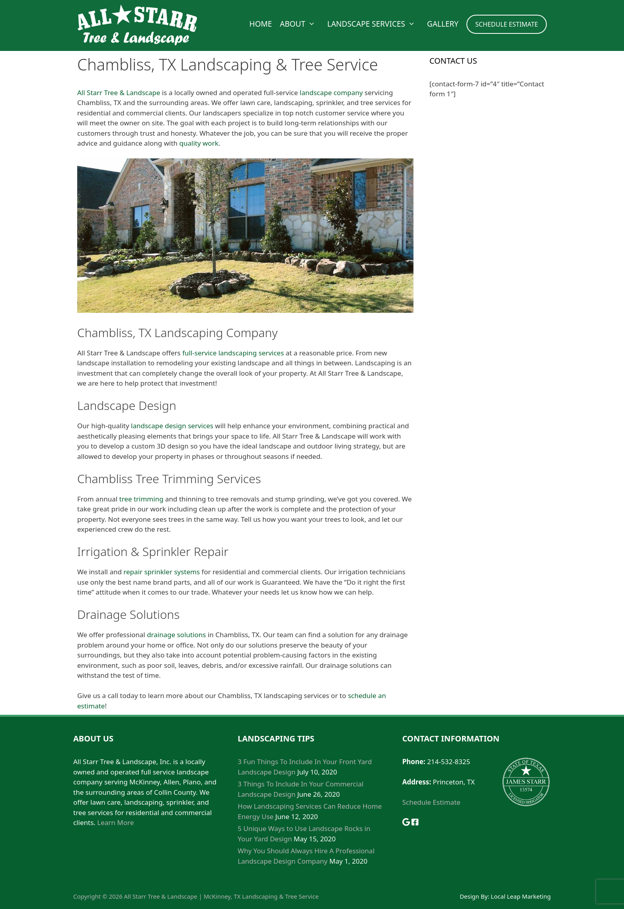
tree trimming (141, 498)
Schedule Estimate (431, 802)
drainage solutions (176, 634)
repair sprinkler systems (161, 571)
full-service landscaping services (233, 352)
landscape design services (172, 425)
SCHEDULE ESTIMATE (506, 24)
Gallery (442, 24)
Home (261, 24)
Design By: (475, 896)
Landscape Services (375, 24)
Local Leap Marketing (521, 896)
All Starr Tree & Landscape (118, 92)
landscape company (331, 92)
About (301, 24)
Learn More (115, 822)
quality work (198, 143)
